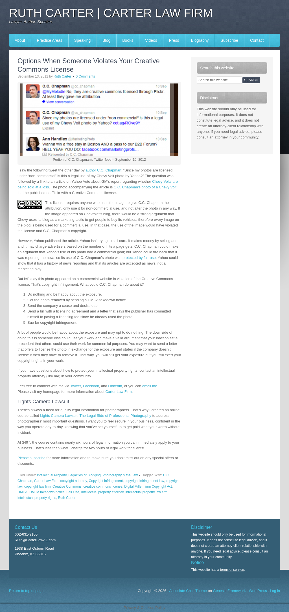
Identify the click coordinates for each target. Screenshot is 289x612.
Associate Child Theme (188, 591)
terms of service (232, 570)
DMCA (22, 492)
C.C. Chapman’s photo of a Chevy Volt (145, 187)
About (20, 40)
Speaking (82, 40)
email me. (150, 386)
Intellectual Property (52, 475)
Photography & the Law (120, 475)
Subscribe (229, 40)
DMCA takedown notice (47, 492)
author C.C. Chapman (103, 170)
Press (174, 40)
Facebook (91, 386)
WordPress (258, 591)
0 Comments (85, 76)
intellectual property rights (36, 498)
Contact (257, 40)
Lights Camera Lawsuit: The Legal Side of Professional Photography (95, 415)
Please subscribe (31, 458)
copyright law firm (37, 486)
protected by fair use (139, 258)
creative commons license (102, 486)
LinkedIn (115, 386)
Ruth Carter (62, 76)
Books (127, 40)
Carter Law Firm (118, 391)
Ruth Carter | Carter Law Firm (111, 12)
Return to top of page (26, 591)
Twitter (75, 386)
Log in (275, 591)
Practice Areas (49, 40)
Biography (200, 40)
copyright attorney (73, 481)
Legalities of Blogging (85, 475)
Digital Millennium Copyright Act (148, 486)
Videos (151, 40)
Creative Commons (67, 486)
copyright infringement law (144, 481)
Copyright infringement (106, 481)
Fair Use (72, 492)
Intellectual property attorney (102, 492)
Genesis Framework (229, 591)
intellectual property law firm (147, 492)
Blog (106, 40)
